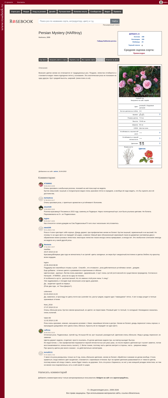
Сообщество (95, 12)
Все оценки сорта (88, 60)
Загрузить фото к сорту (58, 60)
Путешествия (64, 12)
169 (143, 39)
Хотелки (137, 37)
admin (56, 171)
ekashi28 (47, 207)
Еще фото (43, 60)
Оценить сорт (74, 60)
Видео (107, 12)
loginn (46, 219)
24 (142, 42)
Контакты (21, 2)
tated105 (47, 228)
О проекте (9, 2)
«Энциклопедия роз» (99, 390)
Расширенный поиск (111, 25)
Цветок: (142, 149)
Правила (117, 12)
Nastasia (47, 245)
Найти (115, 21)
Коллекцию (135, 39)
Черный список (134, 45)
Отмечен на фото (112, 60)
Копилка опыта (80, 12)
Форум (26, 12)
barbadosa (48, 198)
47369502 (48, 183)
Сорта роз (15, 12)
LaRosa (47, 330)
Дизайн (52, 12)
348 (143, 37)
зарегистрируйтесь (120, 378)
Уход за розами (39, 12)
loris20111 (48, 352)
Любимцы (136, 42)
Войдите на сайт (102, 378)
